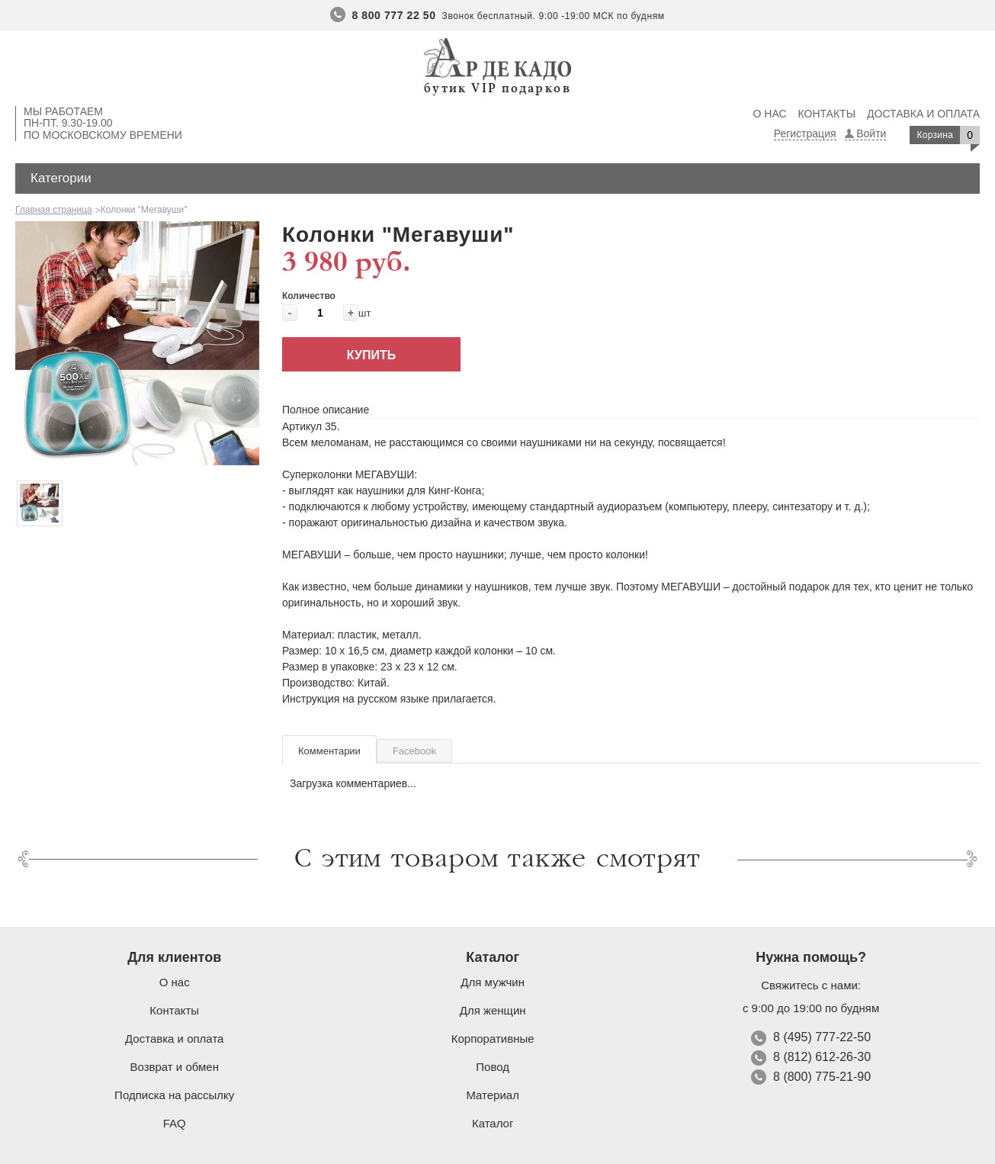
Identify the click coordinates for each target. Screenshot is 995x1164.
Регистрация (805, 133)
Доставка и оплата (923, 114)
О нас (770, 114)
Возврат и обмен (174, 1066)
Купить (371, 355)
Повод (492, 1066)
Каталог (493, 1123)
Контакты (827, 114)
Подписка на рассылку (174, 1094)
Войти (871, 133)
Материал (492, 1094)
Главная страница (53, 209)
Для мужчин (493, 982)
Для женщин (493, 1010)
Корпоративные (492, 1038)
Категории (60, 178)
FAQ (174, 1123)
